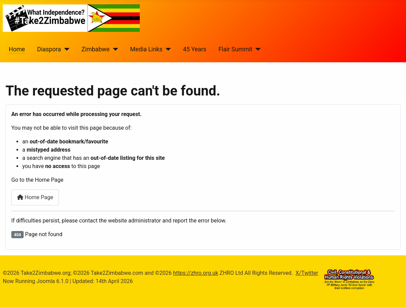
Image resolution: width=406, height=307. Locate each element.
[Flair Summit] (257, 49)
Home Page (35, 197)
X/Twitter (307, 273)
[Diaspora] (65, 49)
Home (17, 49)
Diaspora (49, 49)
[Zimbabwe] (114, 49)
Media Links (146, 49)
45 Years (194, 49)
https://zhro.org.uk (195, 273)
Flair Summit (235, 49)
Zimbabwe (96, 49)
